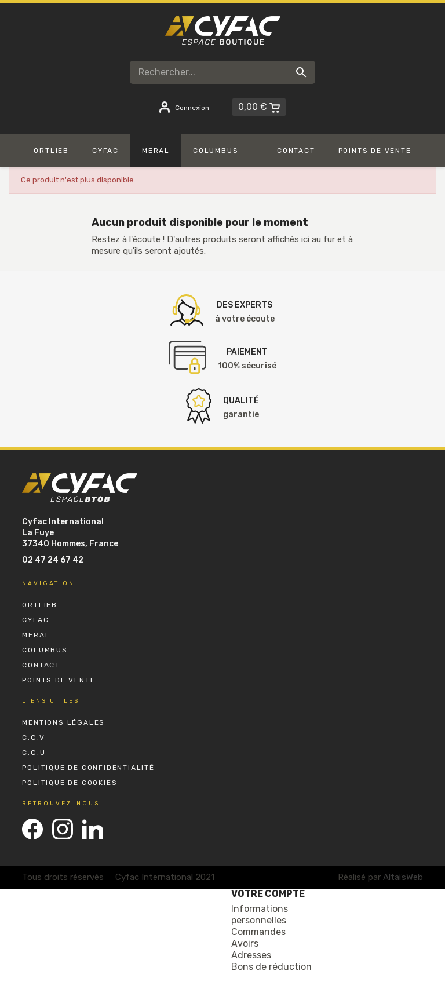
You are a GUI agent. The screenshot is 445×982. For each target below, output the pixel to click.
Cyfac (35, 620)
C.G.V (33, 737)
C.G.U (33, 753)
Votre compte (268, 893)
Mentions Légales (63, 722)
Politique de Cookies (69, 783)
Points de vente (58, 680)
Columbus (44, 650)
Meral (36, 635)
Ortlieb (39, 605)
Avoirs (244, 943)
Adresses (251, 955)
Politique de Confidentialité (88, 768)
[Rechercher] (222, 72)
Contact (41, 665)
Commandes (258, 931)
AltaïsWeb (403, 877)
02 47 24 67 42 (52, 560)
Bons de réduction (271, 966)
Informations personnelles (259, 914)
